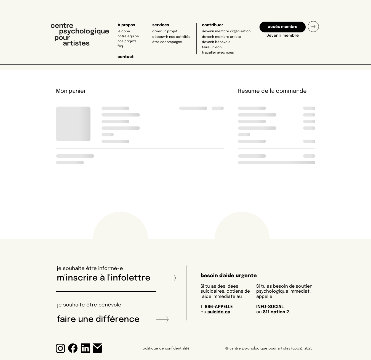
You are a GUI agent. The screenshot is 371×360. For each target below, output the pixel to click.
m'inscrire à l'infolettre (106, 278)
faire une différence (98, 319)
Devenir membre (282, 36)
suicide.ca (218, 312)
